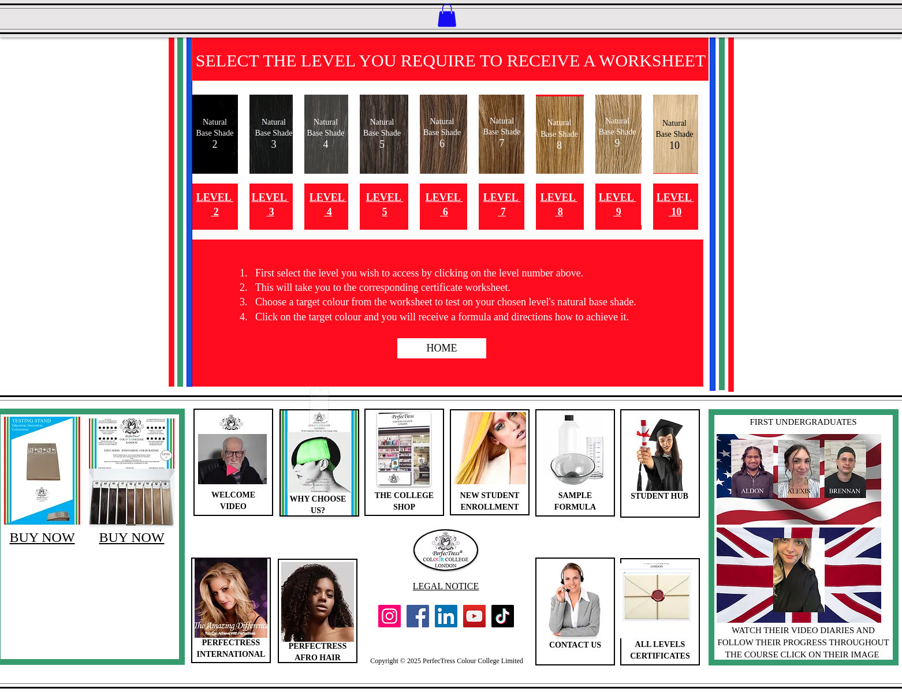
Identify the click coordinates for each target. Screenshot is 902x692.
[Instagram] (389, 616)
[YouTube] (474, 616)
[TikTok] (502, 616)
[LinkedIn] (446, 616)
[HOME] (441, 348)
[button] (447, 15)
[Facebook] (418, 616)
